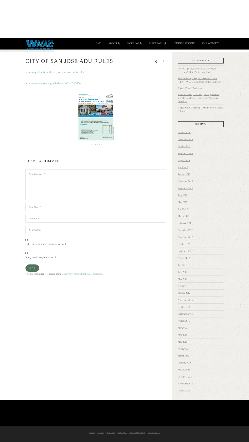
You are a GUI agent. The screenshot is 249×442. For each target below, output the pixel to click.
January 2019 (184, 174)
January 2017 (184, 293)
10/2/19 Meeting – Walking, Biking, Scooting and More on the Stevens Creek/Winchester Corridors (199, 98)
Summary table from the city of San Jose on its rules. (55, 72)
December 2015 (185, 377)
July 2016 (182, 328)
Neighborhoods (137, 433)
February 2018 (184, 223)
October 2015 (184, 390)
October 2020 (184, 132)
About (101, 433)
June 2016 (182, 335)
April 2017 (183, 286)
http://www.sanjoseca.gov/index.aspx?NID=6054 (53, 83)
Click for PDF (96, 144)
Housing (111, 433)
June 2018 (182, 195)
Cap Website (154, 433)
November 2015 (185, 383)
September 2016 (185, 314)
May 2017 (182, 279)
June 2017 (182, 272)
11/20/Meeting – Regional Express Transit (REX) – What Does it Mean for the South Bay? (200, 80)
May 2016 (182, 342)
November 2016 (185, 300)
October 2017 (184, 244)
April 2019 (183, 167)
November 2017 (185, 237)
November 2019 (185, 139)
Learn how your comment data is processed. (82, 274)
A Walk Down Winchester (190, 88)
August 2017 (184, 258)
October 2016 (184, 307)
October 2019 (184, 146)
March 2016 (183, 356)
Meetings (122, 433)
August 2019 (184, 160)
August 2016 (184, 321)
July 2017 (182, 265)
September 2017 (185, 251)
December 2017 (185, 230)
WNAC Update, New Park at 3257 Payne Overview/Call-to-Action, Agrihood (197, 70)
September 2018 (185, 188)
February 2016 (184, 362)
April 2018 (183, 209)
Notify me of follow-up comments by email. (45, 244)
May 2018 (182, 202)
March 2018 (183, 216)
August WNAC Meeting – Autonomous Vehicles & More (200, 109)
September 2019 (185, 153)
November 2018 (185, 181)
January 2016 (184, 369)
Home (92, 433)
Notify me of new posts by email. (40, 257)
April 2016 (183, 349)
